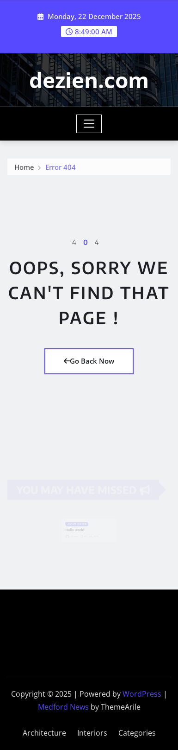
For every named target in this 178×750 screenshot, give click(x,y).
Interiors (92, 733)
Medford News (63, 707)
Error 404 (60, 168)
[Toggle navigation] (89, 124)
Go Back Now (89, 360)
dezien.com (89, 79)
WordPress (142, 694)
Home (24, 168)
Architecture (44, 733)
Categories (137, 733)
